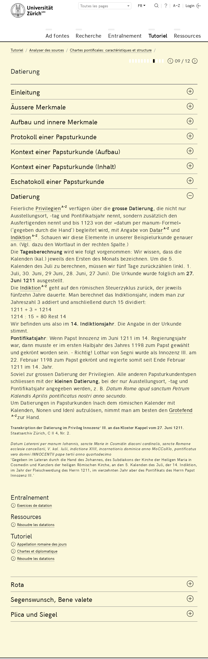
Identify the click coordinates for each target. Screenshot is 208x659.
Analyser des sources (46, 50)
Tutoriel (157, 35)
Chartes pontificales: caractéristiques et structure (111, 50)
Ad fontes (57, 35)
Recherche (89, 35)
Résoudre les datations (35, 524)
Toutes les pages (94, 5)
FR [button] (140, 5)
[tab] (104, 92)
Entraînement (125, 35)
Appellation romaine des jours (42, 544)
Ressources (187, 35)
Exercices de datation (34, 505)
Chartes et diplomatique (37, 551)
